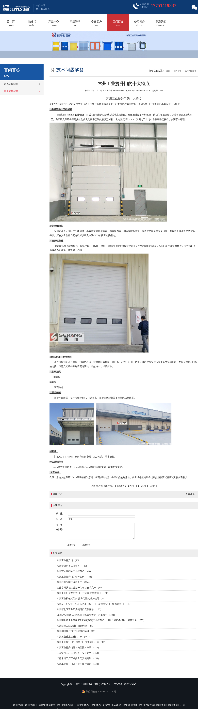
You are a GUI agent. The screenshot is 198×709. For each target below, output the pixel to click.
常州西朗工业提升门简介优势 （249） (76, 626)
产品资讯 (75, 23)
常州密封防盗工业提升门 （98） (73, 566)
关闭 (153, 486)
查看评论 (190, 494)
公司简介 (139, 23)
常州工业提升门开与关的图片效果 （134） (78, 664)
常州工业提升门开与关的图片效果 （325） (78, 647)
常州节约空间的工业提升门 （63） (74, 571)
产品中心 (53, 23)
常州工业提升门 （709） (69, 560)
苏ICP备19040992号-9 (125, 684)
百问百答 (118, 23)
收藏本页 (121, 486)
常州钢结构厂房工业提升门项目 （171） (77, 631)
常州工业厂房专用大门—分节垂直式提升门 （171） (83, 593)
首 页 (10, 23)
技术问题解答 (11, 91)
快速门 (32, 23)
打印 (144, 486)
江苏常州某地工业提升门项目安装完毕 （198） (81, 587)
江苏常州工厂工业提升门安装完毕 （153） (78, 653)
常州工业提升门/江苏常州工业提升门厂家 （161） (82, 642)
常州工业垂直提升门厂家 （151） (74, 636)
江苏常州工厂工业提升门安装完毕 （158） (78, 658)
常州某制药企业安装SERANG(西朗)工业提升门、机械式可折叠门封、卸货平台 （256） (101, 620)
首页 (168, 71)
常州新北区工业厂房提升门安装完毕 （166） (79, 609)
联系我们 (161, 23)
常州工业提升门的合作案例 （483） (75, 577)
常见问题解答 (11, 84)
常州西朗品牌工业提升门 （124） (74, 582)
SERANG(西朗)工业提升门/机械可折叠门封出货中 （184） (86, 615)
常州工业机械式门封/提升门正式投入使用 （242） (82, 598)
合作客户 (96, 23)
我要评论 (108, 486)
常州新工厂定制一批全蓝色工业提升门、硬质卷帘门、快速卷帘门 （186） (94, 604)
